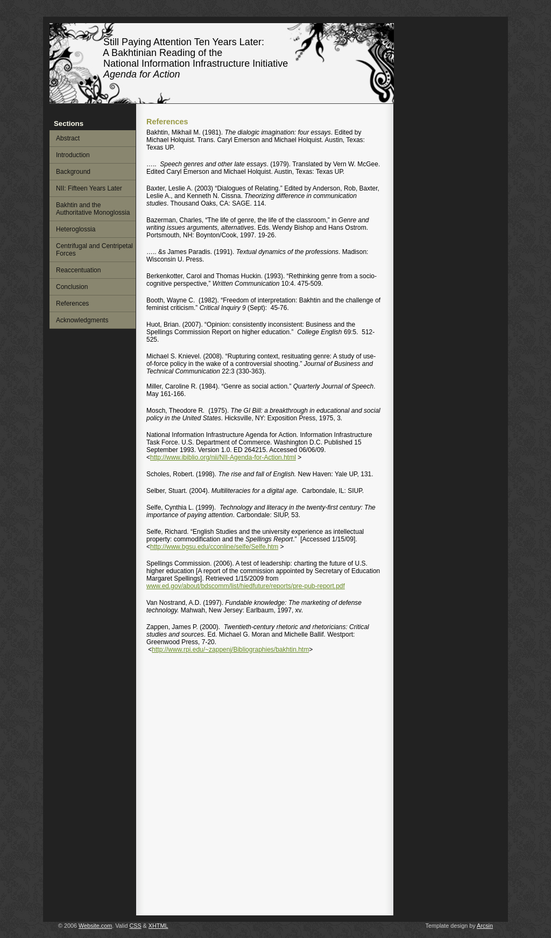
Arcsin (485, 925)
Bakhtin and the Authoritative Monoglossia (93, 208)
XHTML (158, 925)
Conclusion (72, 287)
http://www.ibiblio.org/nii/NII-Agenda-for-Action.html (223, 457)
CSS (135, 925)
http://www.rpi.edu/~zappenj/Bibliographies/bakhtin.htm (230, 649)
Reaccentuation (78, 270)
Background (73, 171)
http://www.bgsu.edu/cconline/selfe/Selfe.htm (214, 547)
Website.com (95, 925)
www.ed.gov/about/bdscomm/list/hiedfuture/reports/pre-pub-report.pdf (245, 586)
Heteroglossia (75, 229)
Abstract (68, 138)
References (72, 303)
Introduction (73, 155)
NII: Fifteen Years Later (89, 188)
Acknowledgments (82, 320)
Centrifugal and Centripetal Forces (94, 249)
